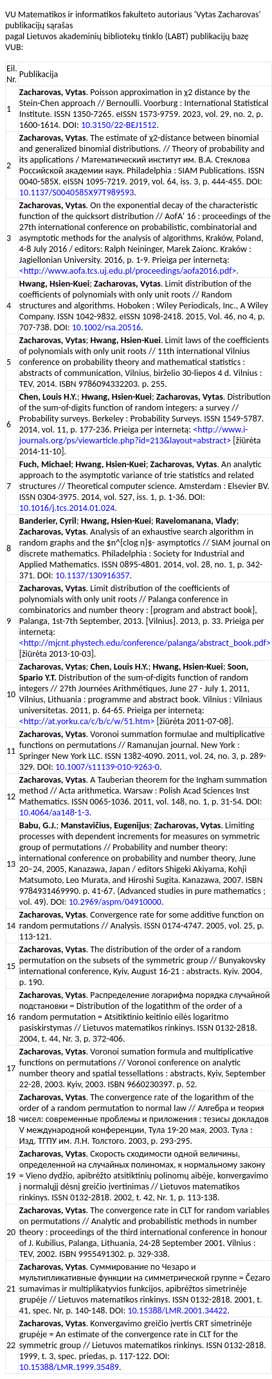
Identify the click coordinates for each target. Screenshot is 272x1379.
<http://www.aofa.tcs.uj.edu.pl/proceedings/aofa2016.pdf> (128, 270)
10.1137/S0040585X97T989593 (76, 192)
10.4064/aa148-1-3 (54, 812)
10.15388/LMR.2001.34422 (177, 1310)
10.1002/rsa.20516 (106, 327)
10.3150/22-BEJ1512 (118, 125)
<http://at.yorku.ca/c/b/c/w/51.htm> (87, 721)
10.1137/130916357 (92, 575)
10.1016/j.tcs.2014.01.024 (66, 508)
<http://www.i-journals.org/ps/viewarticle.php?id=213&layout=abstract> (133, 435)
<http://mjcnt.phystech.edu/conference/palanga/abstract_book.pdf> (145, 642)
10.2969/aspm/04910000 (115, 901)
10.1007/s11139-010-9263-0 (107, 766)
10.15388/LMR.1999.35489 (69, 1367)
